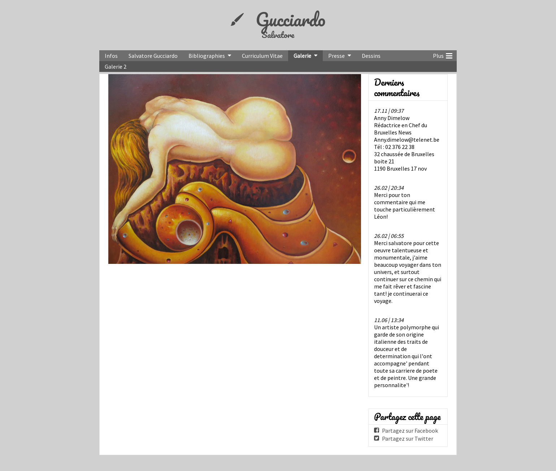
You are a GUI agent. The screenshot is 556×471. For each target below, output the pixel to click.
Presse (336, 55)
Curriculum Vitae (262, 55)
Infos (111, 55)
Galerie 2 (115, 66)
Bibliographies (206, 55)
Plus (442, 55)
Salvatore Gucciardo (153, 55)
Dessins (371, 55)
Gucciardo (290, 19)
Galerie (302, 55)
